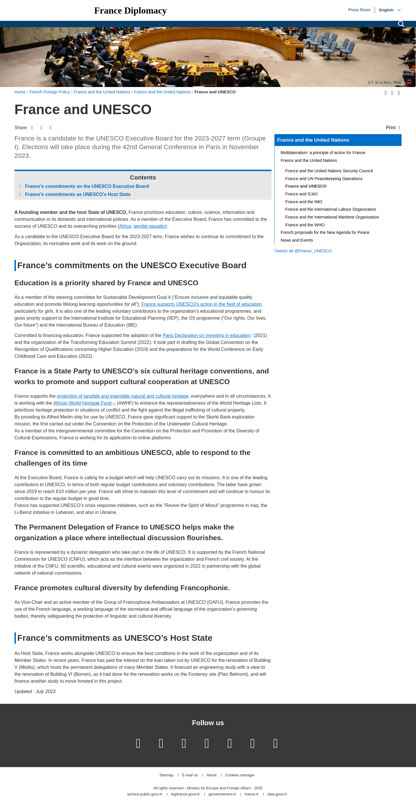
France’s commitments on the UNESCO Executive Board (87, 186)
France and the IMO (303, 201)
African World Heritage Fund (82, 403)
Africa (125, 226)
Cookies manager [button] (240, 775)
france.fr (252, 794)
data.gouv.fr (277, 794)
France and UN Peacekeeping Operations (324, 178)
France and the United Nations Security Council (329, 171)
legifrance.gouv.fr (185, 794)
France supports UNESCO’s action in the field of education (201, 304)
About (211, 775)
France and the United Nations (313, 140)
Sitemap (166, 775)
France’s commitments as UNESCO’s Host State (78, 194)
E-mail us (190, 775)
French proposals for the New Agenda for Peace (325, 232)
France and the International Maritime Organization (332, 217)
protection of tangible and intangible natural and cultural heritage (122, 396)
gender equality (149, 226)
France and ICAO (301, 194)
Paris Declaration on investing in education (206, 335)
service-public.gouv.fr (144, 794)
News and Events (297, 240)
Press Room (359, 9)
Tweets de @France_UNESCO (303, 251)
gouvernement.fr (222, 794)
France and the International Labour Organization (330, 209)
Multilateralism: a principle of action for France (323, 152)
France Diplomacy (130, 10)
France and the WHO (305, 225)
